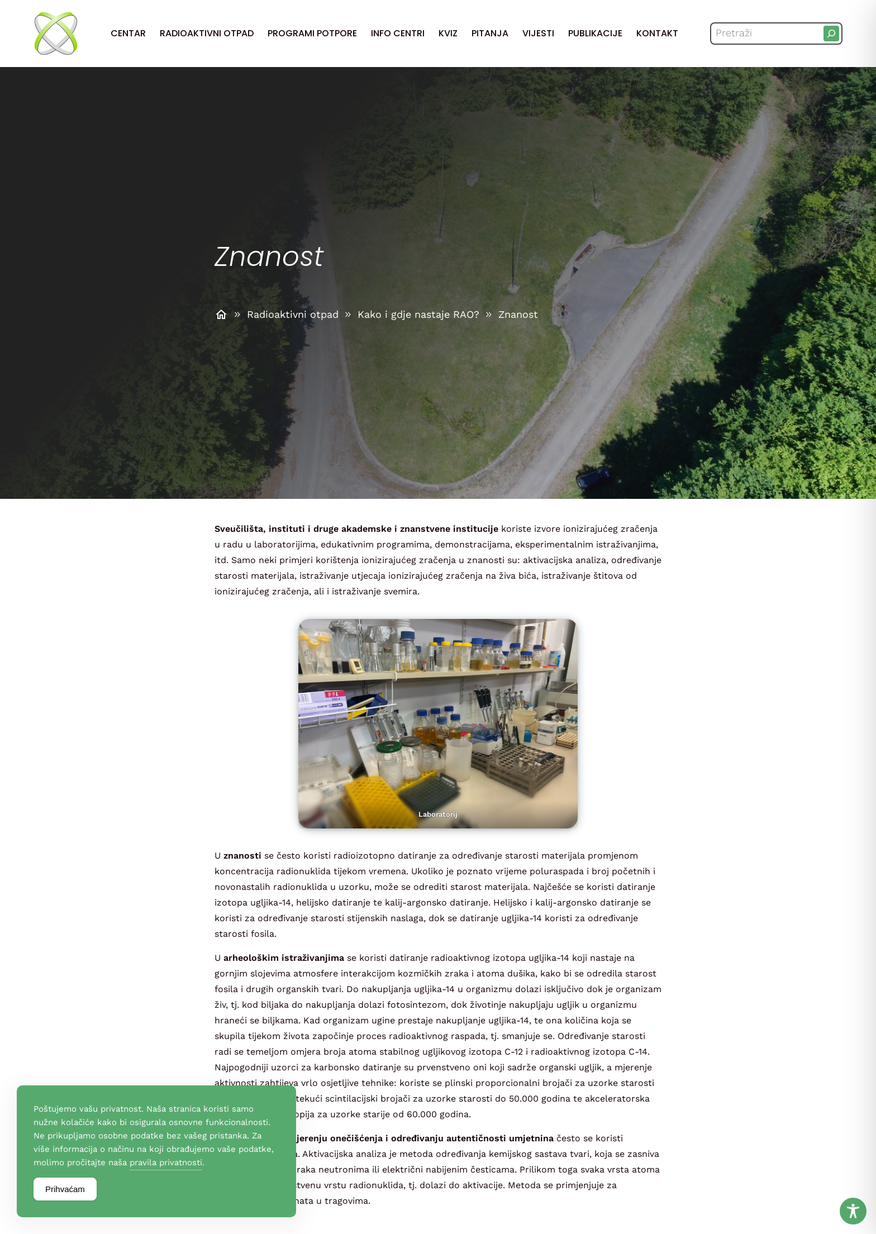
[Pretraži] (831, 33)
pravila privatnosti (166, 1162)
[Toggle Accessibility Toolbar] (853, 1211)
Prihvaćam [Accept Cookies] (65, 1189)
